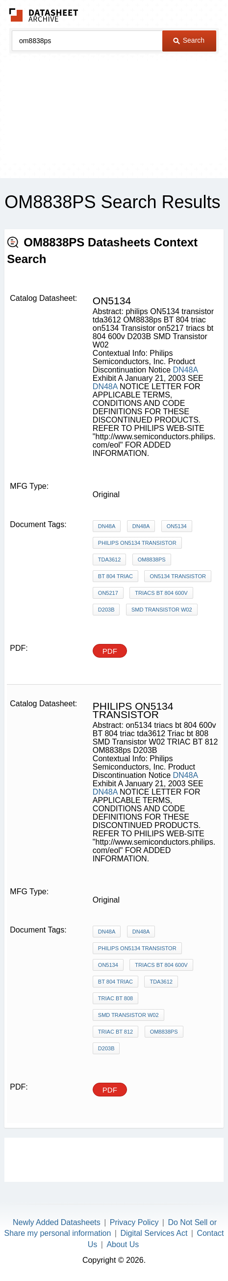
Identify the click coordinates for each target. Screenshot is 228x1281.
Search (188, 40)
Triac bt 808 (115, 998)
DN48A (185, 370)
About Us (122, 1244)
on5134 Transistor (178, 576)
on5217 (108, 593)
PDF (109, 651)
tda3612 (109, 559)
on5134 (177, 526)
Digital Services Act (153, 1233)
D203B (106, 610)
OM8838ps (152, 559)
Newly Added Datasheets (57, 1222)
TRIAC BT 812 (115, 1032)
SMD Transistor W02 (161, 610)
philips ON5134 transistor (137, 543)
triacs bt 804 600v (161, 593)
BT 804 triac (115, 576)
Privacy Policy (134, 1222)
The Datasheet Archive (43, 15)
